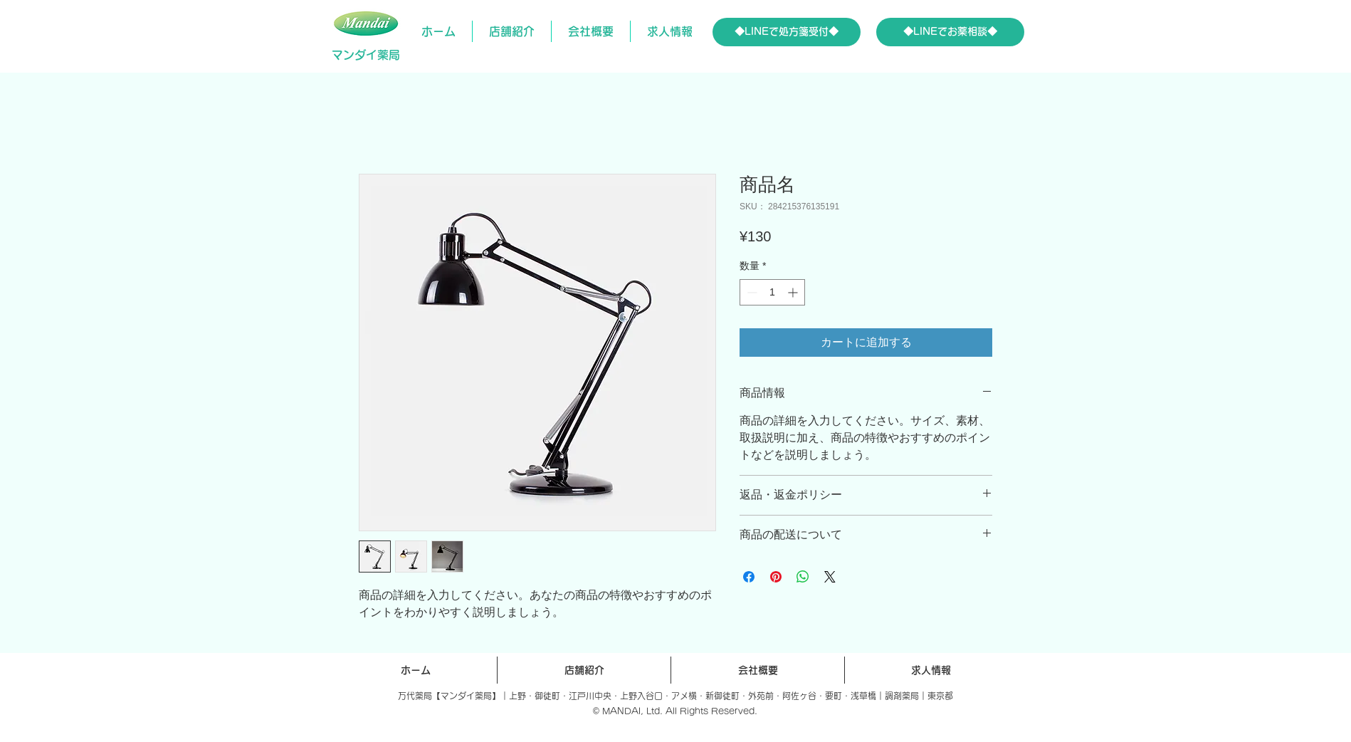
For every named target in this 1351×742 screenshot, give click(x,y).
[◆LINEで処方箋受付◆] (787, 32)
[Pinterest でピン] (775, 576)
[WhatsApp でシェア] (802, 576)
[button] (512, 31)
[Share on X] (830, 576)
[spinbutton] (772, 292)
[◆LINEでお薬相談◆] (950, 32)
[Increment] (794, 292)
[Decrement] (750, 292)
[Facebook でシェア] (748, 576)
